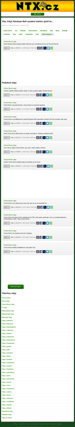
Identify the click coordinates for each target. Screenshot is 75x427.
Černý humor (6, 298)
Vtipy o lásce (6, 356)
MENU (37, 14)
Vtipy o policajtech (8, 372)
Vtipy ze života (7, 417)
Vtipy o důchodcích (8, 340)
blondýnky (43, 31)
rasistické (6, 34)
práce (21, 34)
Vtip (12, 48)
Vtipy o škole (6, 395)
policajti (64, 31)
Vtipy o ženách (7, 405)
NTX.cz (15, 424)
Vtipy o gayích (6, 346)
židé (51, 31)
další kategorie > (47, 34)
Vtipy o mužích (7, 366)
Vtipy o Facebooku (8, 343)
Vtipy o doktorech (8, 337)
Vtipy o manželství (8, 362)
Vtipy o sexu (6, 385)
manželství (29, 34)
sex (16, 31)
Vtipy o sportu (6, 392)
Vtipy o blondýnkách (9, 327)
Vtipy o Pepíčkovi (8, 369)
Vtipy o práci (6, 375)
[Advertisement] (37, 65)
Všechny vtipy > (15, 286)
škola (57, 31)
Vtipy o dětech (7, 333)
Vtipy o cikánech (7, 330)
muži (37, 34)
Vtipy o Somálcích (8, 388)
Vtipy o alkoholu (7, 320)
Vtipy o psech (6, 382)
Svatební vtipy (6, 414)
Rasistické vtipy (7, 411)
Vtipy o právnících (8, 379)
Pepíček (23, 31)
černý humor (7, 31)
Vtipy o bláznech (7, 324)
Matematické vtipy (8, 311)
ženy (14, 34)
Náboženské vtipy (8, 314)
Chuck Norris (32, 31)
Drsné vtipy (6, 301)
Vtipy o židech (6, 408)
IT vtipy (4, 307)
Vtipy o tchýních (7, 398)
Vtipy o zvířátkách (8, 401)
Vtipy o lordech (7, 359)
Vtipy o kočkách (7, 353)
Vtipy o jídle (6, 349)
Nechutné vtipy (7, 317)
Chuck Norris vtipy (10, 41)
